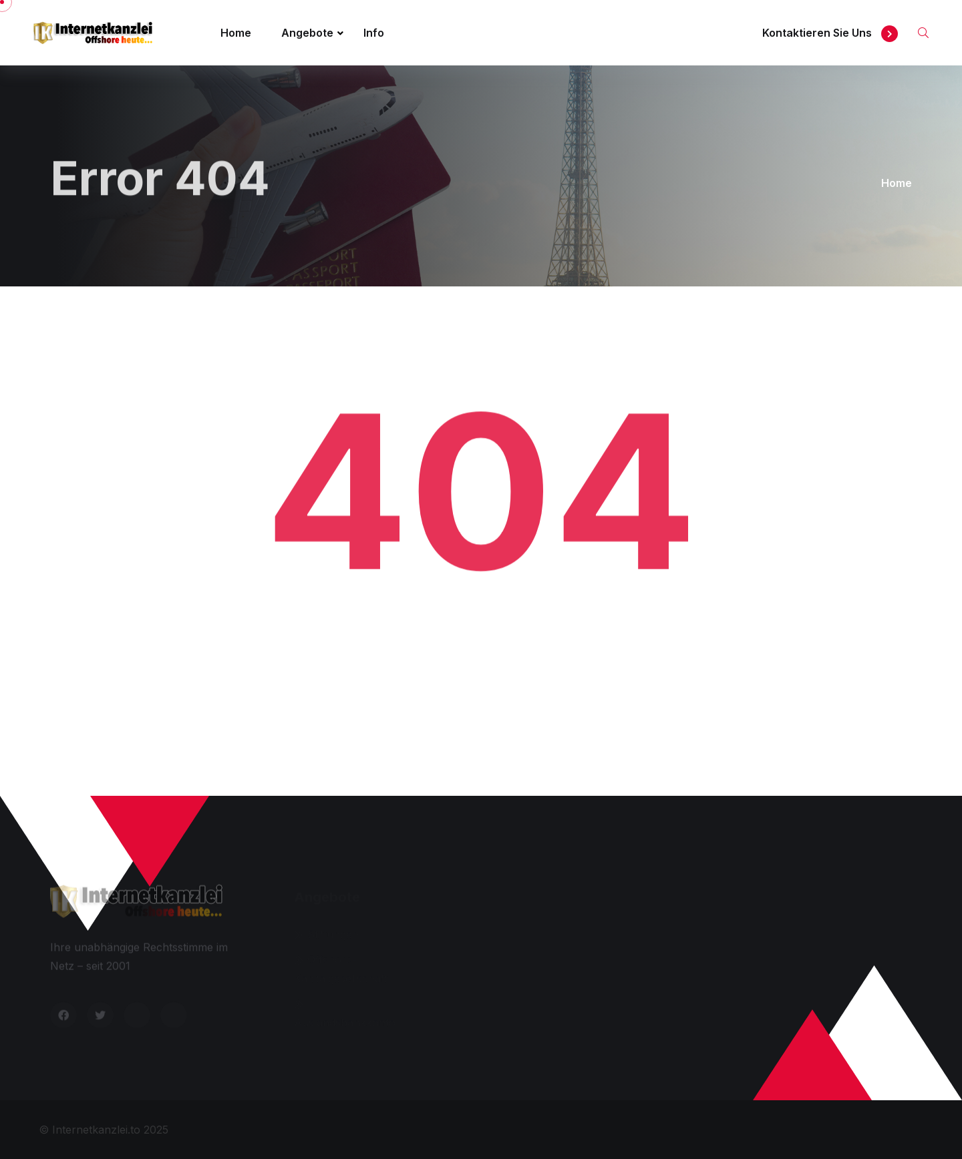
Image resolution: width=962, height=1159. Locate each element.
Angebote (307, 32)
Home (235, 32)
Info (373, 32)
